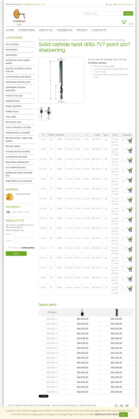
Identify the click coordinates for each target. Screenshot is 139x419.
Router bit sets (13, 122)
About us (46, 30)
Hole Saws (11, 117)
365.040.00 (116, 367)
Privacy (82, 30)
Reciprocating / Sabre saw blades (19, 139)
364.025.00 (82, 328)
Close (123, 414)
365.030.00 (116, 338)
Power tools (12, 111)
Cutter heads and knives (18, 76)
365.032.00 (116, 348)
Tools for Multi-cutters (18, 127)
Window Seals (13, 101)
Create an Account (123, 4)
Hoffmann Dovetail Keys (18, 82)
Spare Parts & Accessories (19, 181)
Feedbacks (64, 30)
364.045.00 (82, 377)
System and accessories (18, 151)
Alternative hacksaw (16, 157)
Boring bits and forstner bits (19, 174)
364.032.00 (82, 348)
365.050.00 (116, 386)
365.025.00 (116, 328)
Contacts (99, 30)
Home (10, 30)
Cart (127, 22)
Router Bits (12, 49)
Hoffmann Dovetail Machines (16, 89)
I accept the (21, 247)
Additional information (107, 414)
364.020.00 (82, 318)
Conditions (26, 30)
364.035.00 (82, 357)
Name (8, 234)
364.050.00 (82, 386)
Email (8, 240)
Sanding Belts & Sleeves (18, 132)
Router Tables (13, 146)
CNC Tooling (12, 44)
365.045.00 (116, 377)
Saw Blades (11, 55)
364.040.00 (82, 367)
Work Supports (13, 106)
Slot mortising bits (16, 167)
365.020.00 (116, 318)
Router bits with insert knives (18, 61)
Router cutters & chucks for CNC (19, 70)
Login (109, 4)
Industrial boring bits (17, 162)
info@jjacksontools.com (34, 4)
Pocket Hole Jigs (14, 95)
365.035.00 (116, 357)
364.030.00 (82, 338)
